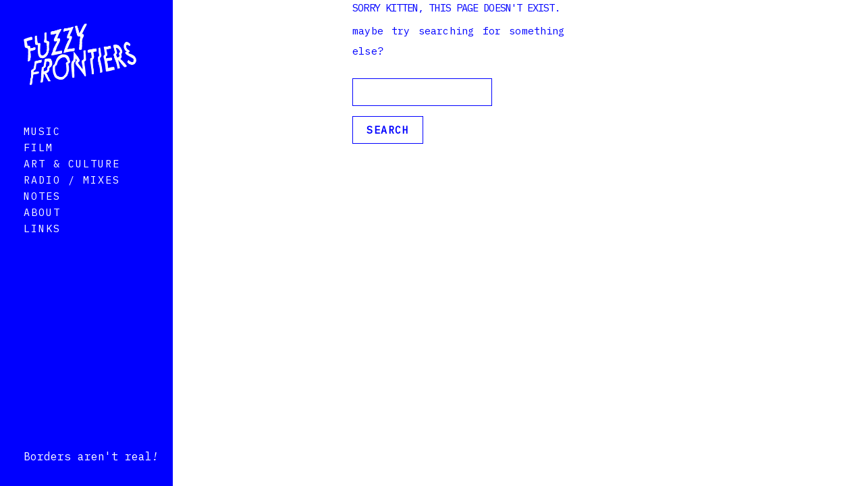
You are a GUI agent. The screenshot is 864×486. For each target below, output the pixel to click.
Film (38, 166)
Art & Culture (72, 182)
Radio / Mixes (72, 198)
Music (42, 150)
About (42, 231)
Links (42, 247)
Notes (42, 215)
